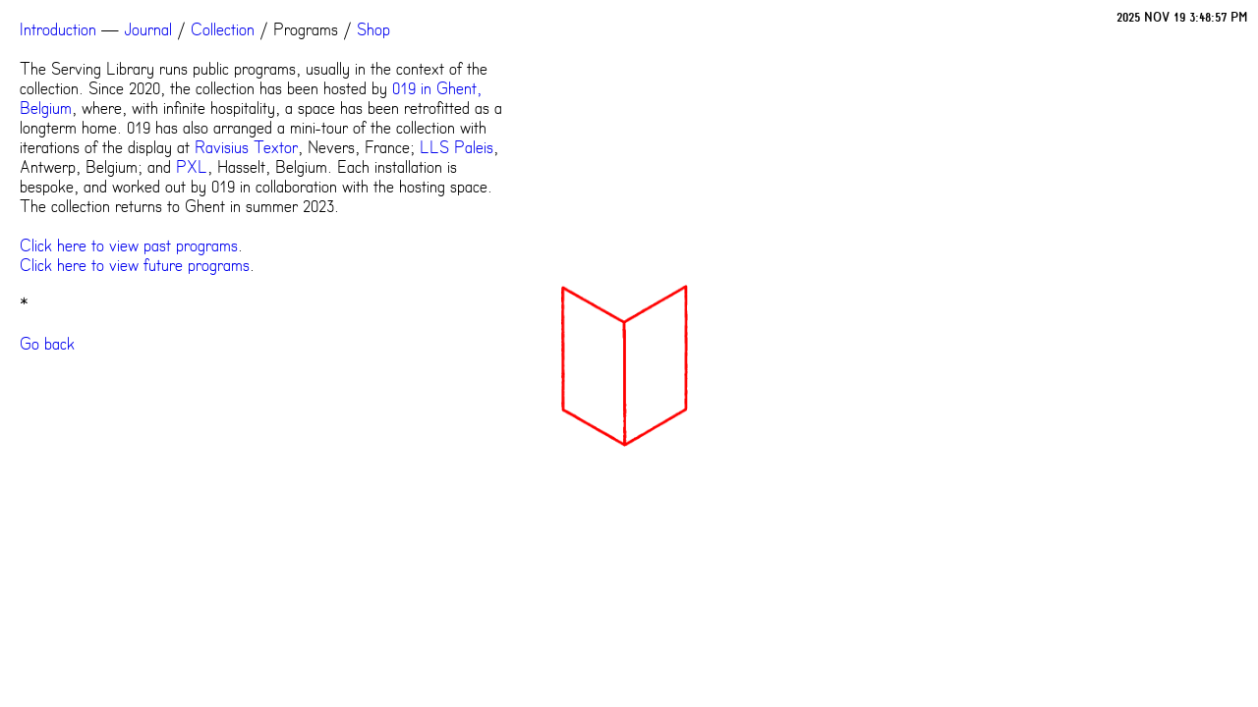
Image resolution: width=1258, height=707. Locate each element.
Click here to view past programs (129, 245)
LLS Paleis (456, 147)
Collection (223, 29)
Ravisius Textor (246, 147)
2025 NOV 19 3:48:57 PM (1182, 17)
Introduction (58, 29)
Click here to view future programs (135, 265)
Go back (47, 343)
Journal (148, 29)
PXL (191, 167)
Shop (373, 29)
